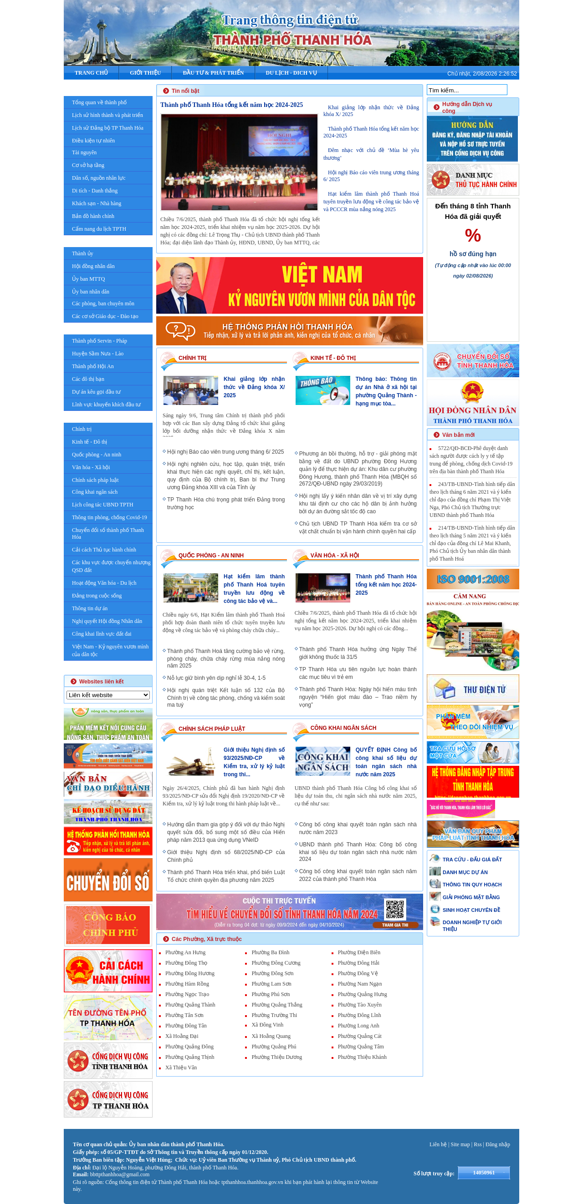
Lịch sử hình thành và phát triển (107, 115)
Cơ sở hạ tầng (88, 165)
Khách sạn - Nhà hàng (96, 203)
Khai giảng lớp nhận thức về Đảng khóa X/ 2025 (254, 387)
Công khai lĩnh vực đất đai (102, 634)
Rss (477, 1144)
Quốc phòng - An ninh (96, 454)
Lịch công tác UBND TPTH (102, 504)
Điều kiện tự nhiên (93, 140)
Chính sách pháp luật (95, 480)
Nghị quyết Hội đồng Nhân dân (107, 621)
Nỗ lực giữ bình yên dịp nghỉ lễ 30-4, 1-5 (216, 678)
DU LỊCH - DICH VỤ (291, 73)
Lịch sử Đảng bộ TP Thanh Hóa (107, 128)
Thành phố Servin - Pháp (99, 341)
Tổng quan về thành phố (99, 102)
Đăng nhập (498, 1144)
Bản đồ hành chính (93, 216)
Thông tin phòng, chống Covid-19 (109, 517)
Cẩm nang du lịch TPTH (99, 229)
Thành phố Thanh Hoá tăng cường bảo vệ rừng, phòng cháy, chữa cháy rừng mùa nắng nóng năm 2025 (226, 658)
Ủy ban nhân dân (90, 291)
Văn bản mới (458, 435)
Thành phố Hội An (93, 366)
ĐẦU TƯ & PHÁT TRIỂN (213, 73)
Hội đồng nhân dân (93, 266)
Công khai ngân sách (95, 492)
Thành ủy (82, 253)
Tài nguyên (84, 152)
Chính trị (82, 429)
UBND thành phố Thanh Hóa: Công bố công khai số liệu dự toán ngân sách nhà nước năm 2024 (358, 851)
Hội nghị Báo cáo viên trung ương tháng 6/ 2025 (225, 452)
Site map (460, 1144)
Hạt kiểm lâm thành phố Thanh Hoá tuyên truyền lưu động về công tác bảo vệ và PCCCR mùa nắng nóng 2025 (371, 201)
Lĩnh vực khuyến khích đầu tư (106, 404)
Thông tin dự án (89, 608)
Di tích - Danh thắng (95, 190)
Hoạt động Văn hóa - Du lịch (104, 583)
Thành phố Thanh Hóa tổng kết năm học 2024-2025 (231, 104)
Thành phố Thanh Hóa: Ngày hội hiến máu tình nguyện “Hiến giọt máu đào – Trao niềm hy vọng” (358, 697)
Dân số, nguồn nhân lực (99, 178)
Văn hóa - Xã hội (91, 467)
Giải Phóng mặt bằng (107, 667)
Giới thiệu (145, 73)
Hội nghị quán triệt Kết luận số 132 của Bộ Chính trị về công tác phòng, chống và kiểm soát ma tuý (226, 697)
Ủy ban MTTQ (88, 279)
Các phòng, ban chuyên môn (103, 303)
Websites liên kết (101, 681)
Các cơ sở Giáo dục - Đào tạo (105, 316)
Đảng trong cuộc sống (97, 595)
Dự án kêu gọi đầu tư (96, 392)
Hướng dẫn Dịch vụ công (467, 107)
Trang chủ (91, 73)
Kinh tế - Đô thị (89, 442)
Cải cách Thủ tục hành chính (104, 549)
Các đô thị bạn (88, 379)
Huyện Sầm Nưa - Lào (97, 353)
